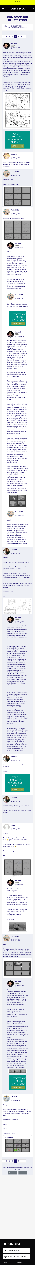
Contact (19, 1262)
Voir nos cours (17, 146)
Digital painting (16, 26)
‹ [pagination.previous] (3, 36)
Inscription (23, 1173)
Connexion (12, 1173)
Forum (6, 26)
